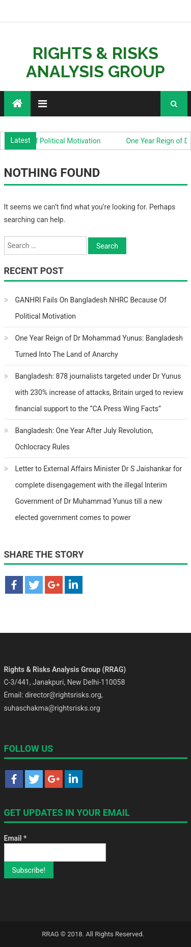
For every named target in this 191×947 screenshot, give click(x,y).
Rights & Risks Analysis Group (95, 62)
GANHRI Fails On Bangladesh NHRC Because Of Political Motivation (91, 308)
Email (15, 838)
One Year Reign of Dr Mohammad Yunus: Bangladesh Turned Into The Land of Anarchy (99, 346)
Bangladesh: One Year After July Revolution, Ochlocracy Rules (84, 438)
